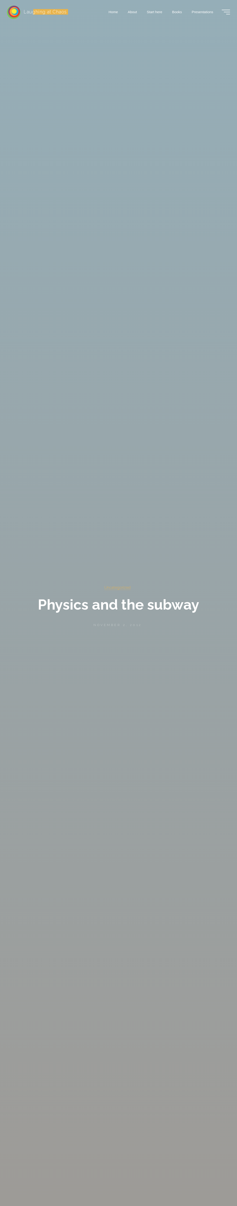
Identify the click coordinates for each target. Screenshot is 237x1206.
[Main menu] (226, 12)
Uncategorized (117, 587)
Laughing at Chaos (45, 12)
